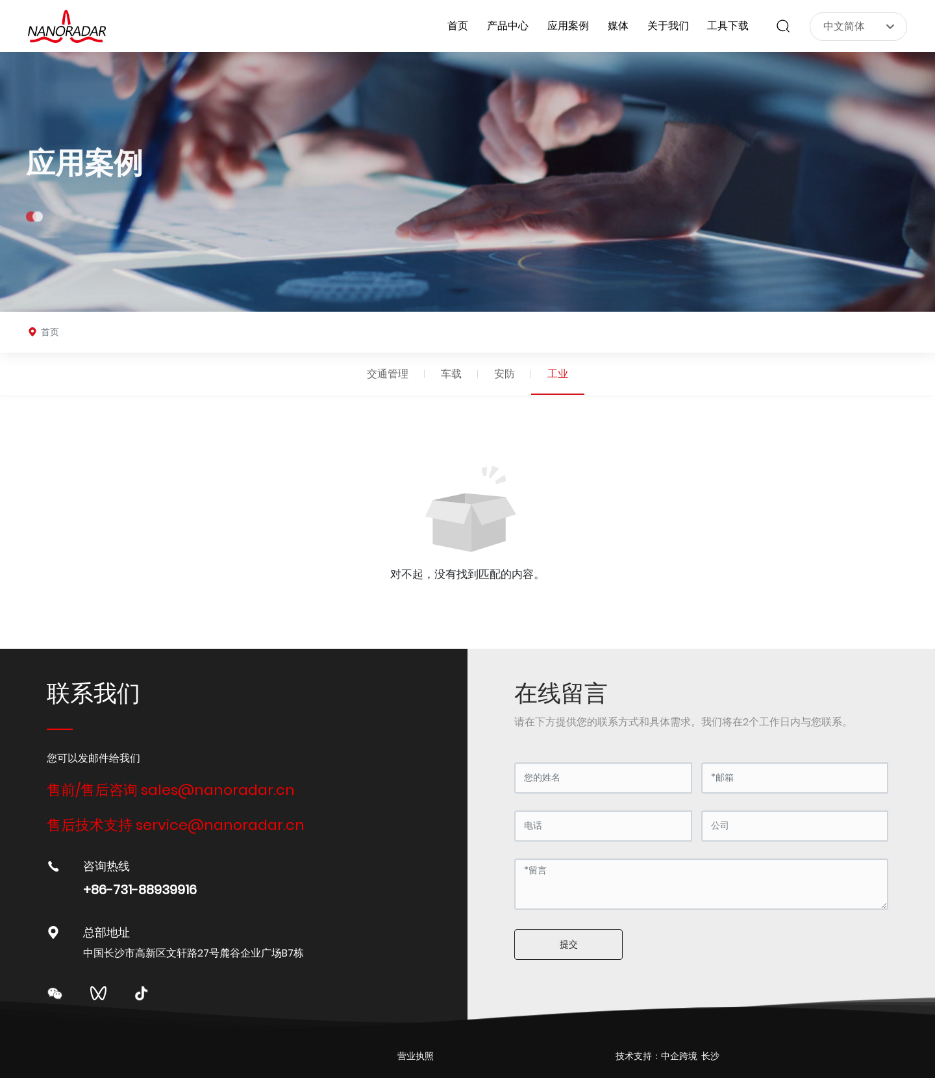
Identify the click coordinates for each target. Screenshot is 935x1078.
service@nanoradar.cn (220, 825)
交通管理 (387, 373)
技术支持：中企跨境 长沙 (667, 1055)
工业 (557, 373)
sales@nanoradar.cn (218, 790)
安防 (504, 373)
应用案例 (84, 178)
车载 (451, 373)
